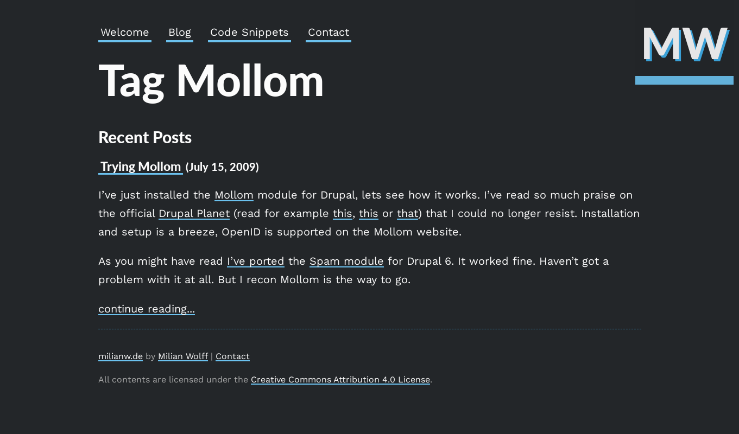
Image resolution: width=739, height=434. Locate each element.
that (407, 213)
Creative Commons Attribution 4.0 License (340, 379)
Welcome (124, 32)
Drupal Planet (194, 213)
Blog (179, 32)
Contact (328, 32)
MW (684, 42)
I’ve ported (256, 260)
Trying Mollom (140, 166)
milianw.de (120, 356)
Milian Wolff (183, 356)
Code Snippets (249, 32)
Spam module (347, 260)
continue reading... (146, 308)
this (342, 213)
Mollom (234, 194)
